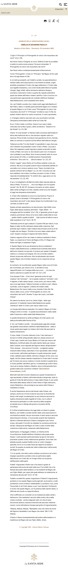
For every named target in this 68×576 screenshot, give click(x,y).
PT (36, 36)
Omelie (4, 13)
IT (32, 36)
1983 (8, 13)
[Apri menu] (65, 4)
